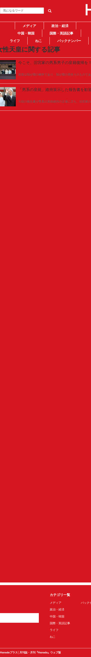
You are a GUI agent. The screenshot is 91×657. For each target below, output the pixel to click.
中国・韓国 (25, 33)
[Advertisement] (45, 90)
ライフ (15, 41)
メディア (29, 26)
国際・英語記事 (61, 33)
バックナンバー (69, 41)
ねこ (38, 41)
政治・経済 (59, 26)
